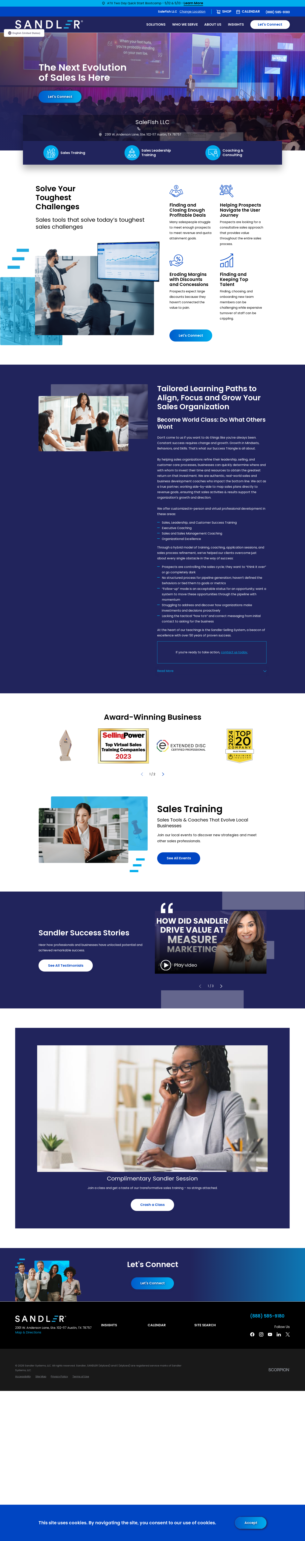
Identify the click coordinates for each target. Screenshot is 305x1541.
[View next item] (163, 774)
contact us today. (234, 652)
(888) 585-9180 (278, 12)
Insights (109, 1325)
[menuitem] (23, 1376)
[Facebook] (252, 1334)
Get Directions (195, 134)
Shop (226, 11)
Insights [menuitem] (236, 24)
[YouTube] (270, 1334)
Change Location (192, 12)
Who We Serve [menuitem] (185, 24)
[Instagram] (261, 1334)
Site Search (205, 1325)
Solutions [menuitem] (156, 24)
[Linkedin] (279, 1334)
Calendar (251, 11)
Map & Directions (28, 1332)
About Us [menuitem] (212, 24)
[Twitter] (288, 1334)
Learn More (193, 3)
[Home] (49, 24)
